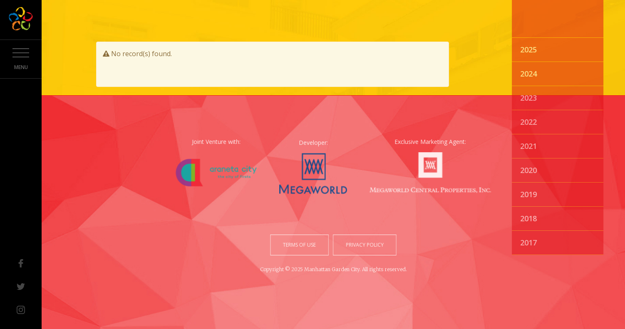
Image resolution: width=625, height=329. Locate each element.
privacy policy (364, 244)
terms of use (300, 244)
